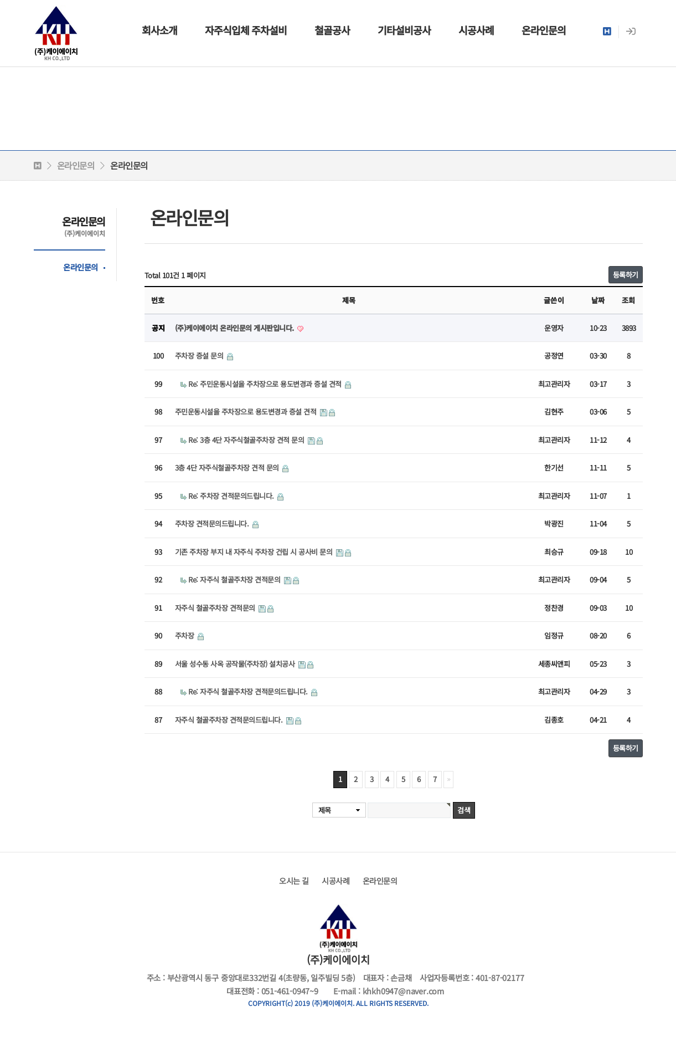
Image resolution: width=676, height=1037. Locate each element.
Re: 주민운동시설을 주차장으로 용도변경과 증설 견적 (265, 384)
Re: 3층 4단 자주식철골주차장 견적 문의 (247, 440)
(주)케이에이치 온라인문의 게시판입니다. (235, 328)
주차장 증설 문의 (200, 355)
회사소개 (159, 30)
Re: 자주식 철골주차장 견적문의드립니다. (248, 691)
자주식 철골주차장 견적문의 (216, 607)
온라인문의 (544, 30)
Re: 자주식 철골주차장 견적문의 (235, 579)
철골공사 (332, 30)
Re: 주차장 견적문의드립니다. (232, 496)
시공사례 (476, 30)
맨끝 (448, 779)
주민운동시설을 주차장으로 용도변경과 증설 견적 (246, 411)
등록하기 (625, 274)
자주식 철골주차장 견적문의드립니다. (230, 719)
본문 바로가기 (0, 0)
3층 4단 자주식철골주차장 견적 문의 (228, 467)
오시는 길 (294, 880)
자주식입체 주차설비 (246, 30)
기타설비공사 (404, 30)
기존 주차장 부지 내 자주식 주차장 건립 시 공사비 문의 (254, 551)
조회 (628, 300)
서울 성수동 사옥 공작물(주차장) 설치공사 (236, 663)
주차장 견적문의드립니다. (213, 523)
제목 (324, 810)
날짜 (598, 300)
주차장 (185, 635)
